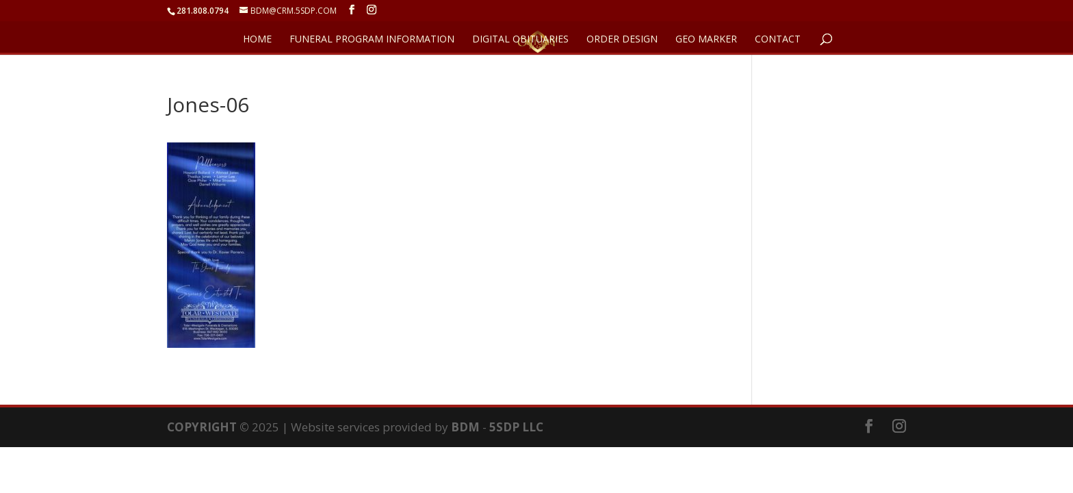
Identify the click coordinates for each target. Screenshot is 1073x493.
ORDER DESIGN (622, 39)
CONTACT (778, 39)
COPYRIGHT (202, 427)
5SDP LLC (516, 427)
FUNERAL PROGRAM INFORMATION (371, 39)
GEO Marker (706, 39)
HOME (257, 39)
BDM (465, 427)
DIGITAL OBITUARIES (520, 39)
